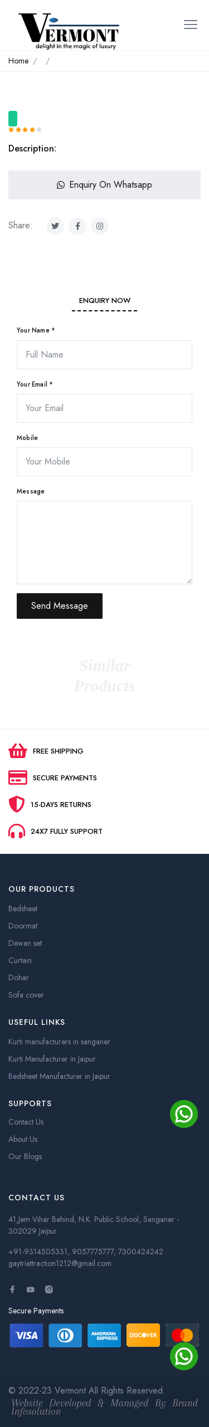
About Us (22, 1139)
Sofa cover (26, 994)
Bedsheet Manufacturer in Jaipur (59, 1076)
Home (18, 60)
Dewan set (25, 943)
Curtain (20, 960)
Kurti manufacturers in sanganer (59, 1041)
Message (31, 491)
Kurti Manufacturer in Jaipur (52, 1058)
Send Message (59, 605)
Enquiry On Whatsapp (104, 184)
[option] (104, 106)
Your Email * (35, 384)
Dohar (18, 977)
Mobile (27, 437)
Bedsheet (22, 908)
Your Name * (36, 330)
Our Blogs (25, 1156)
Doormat (22, 925)
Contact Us (25, 1121)
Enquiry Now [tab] (104, 300)
